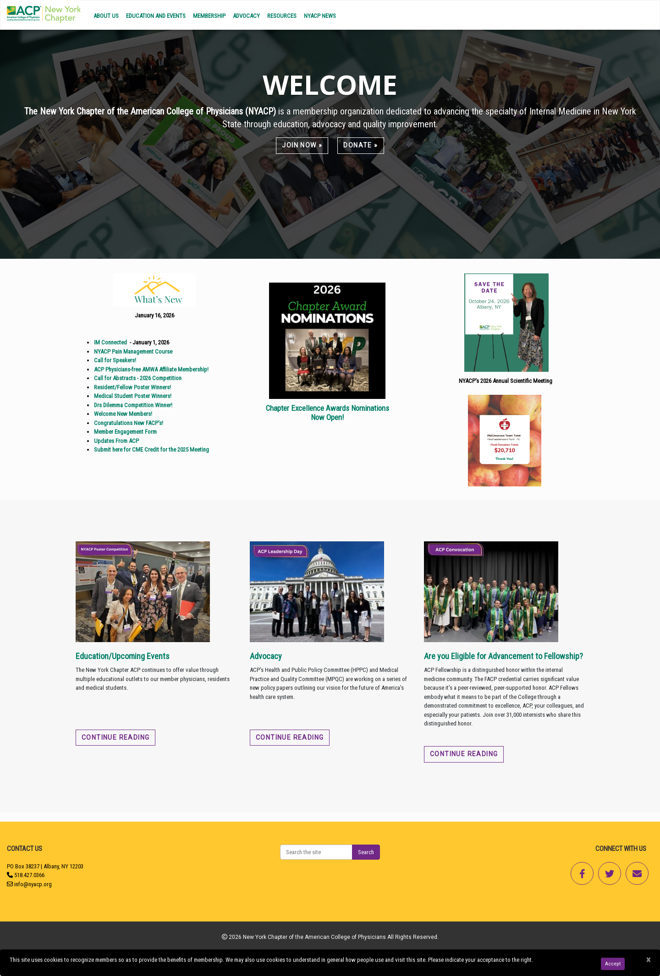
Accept (613, 963)
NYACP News (320, 15)
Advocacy (246, 15)
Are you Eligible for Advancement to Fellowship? (503, 656)
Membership (209, 15)
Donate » (360, 145)
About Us (106, 15)
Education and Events (156, 15)
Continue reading (115, 737)
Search (366, 852)
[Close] (648, 960)
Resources (282, 15)
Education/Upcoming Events (123, 656)
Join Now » (302, 145)
